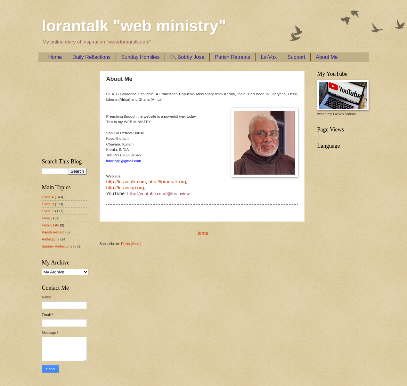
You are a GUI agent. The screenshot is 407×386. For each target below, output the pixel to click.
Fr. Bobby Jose (187, 57)
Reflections (51, 239)
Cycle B (48, 204)
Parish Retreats (232, 57)
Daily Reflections (91, 57)
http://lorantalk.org (167, 181)
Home (55, 57)
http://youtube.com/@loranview (158, 193)
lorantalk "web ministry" (134, 26)
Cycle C (48, 211)
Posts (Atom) (131, 244)
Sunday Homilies (140, 57)
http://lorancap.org (125, 187)
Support (296, 57)
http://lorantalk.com (126, 181)
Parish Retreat (53, 232)
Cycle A (48, 197)
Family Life (50, 225)
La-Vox (269, 57)
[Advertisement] (61, 109)
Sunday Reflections (57, 246)
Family (47, 218)
